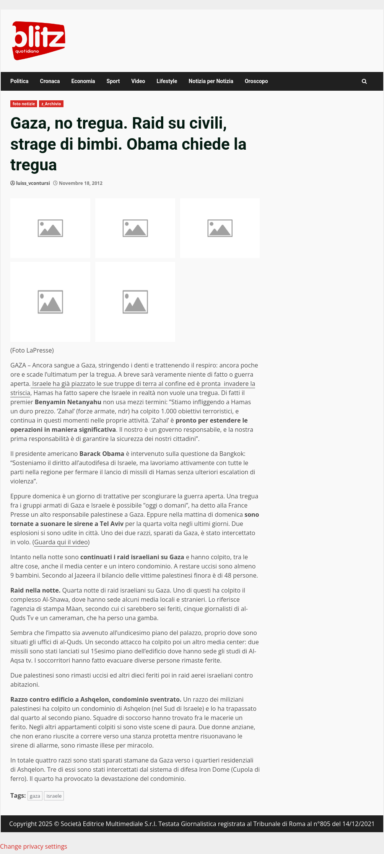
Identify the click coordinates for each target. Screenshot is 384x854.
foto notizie (24, 103)
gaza (35, 795)
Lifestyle (166, 81)
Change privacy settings (33, 846)
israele (54, 795)
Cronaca (50, 81)
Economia (83, 81)
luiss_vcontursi (33, 183)
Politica (19, 81)
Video (138, 81)
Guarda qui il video (61, 542)
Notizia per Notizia (211, 81)
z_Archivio (51, 103)
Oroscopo (256, 81)
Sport (113, 81)
